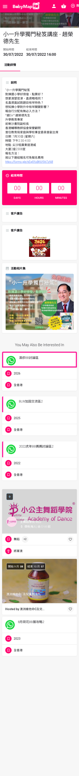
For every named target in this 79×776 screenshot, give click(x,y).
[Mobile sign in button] (54, 6)
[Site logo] (25, 6)
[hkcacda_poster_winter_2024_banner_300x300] (39, 246)
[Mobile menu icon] (5, 6)
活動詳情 (10, 65)
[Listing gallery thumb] (39, 302)
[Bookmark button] (70, 525)
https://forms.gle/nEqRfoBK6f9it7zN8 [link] (29, 161)
